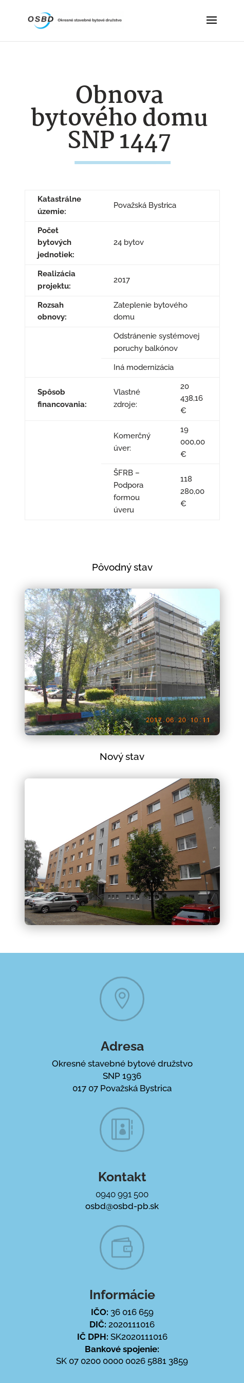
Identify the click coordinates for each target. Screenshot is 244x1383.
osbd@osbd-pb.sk (122, 1206)
